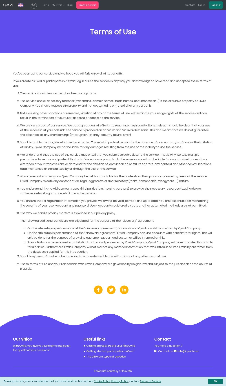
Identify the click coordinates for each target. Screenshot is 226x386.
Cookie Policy (102, 381)
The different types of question (106, 356)
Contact (190, 5)
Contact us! (165, 351)
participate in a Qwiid (120, 351)
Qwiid (8, 5)
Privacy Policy (119, 381)
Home (45, 5)
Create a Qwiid (87, 5)
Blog (70, 5)
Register (216, 5)
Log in (201, 5)
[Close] (215, 381)
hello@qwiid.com (187, 351)
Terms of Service (150, 381)
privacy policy (105, 213)
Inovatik (127, 371)
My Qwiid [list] (57, 5)
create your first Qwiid (121, 346)
